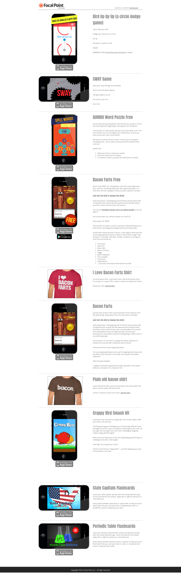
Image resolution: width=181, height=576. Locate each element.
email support (134, 8)
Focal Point (47, 5)
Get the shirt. (110, 286)
